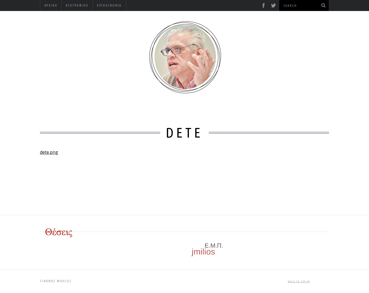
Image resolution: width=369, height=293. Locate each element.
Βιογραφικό (77, 5)
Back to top (299, 281)
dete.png (49, 152)
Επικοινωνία (109, 5)
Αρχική (50, 5)
